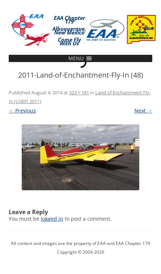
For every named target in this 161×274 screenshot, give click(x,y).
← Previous (22, 110)
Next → (143, 110)
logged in (52, 218)
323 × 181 (79, 92)
